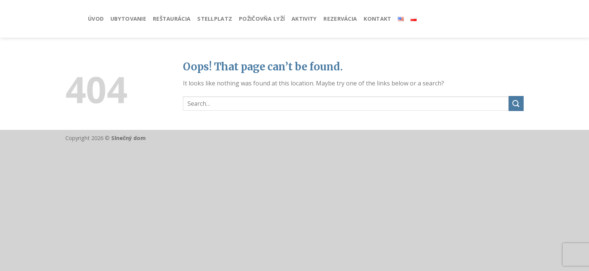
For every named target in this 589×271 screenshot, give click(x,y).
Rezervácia (340, 18)
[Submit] (516, 103)
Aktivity (304, 18)
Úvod (96, 18)
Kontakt (377, 18)
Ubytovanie (128, 18)
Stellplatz (214, 18)
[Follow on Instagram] (519, 18)
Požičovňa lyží (262, 18)
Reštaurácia (171, 18)
